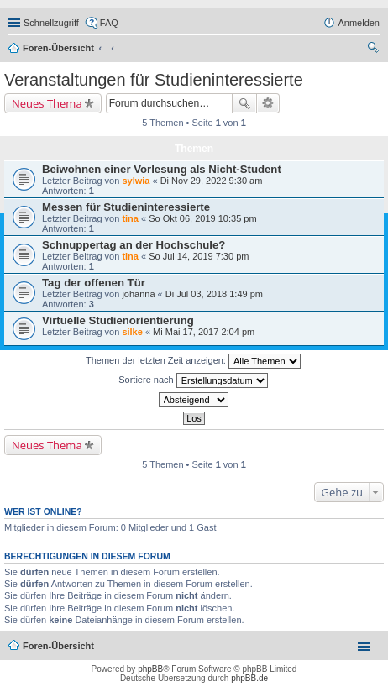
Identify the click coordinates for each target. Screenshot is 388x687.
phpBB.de (249, 678)
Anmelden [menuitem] (359, 23)
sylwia (135, 181)
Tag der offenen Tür (93, 282)
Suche (244, 103)
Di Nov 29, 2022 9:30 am (211, 181)
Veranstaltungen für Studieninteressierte (153, 80)
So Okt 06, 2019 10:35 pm (202, 218)
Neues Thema (47, 103)
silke (132, 332)
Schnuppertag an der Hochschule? (133, 245)
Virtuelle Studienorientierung (118, 320)
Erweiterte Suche (268, 103)
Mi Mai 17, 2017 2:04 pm (203, 332)
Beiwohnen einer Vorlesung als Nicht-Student (161, 169)
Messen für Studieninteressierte (126, 207)
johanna (138, 294)
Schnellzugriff (51, 23)
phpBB (150, 669)
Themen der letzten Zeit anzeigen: (193, 361)
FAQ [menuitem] (109, 23)
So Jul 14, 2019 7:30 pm (199, 256)
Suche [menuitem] (375, 49)
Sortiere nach (192, 380)
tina (130, 218)
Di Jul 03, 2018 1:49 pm (214, 294)
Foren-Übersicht (58, 48)
